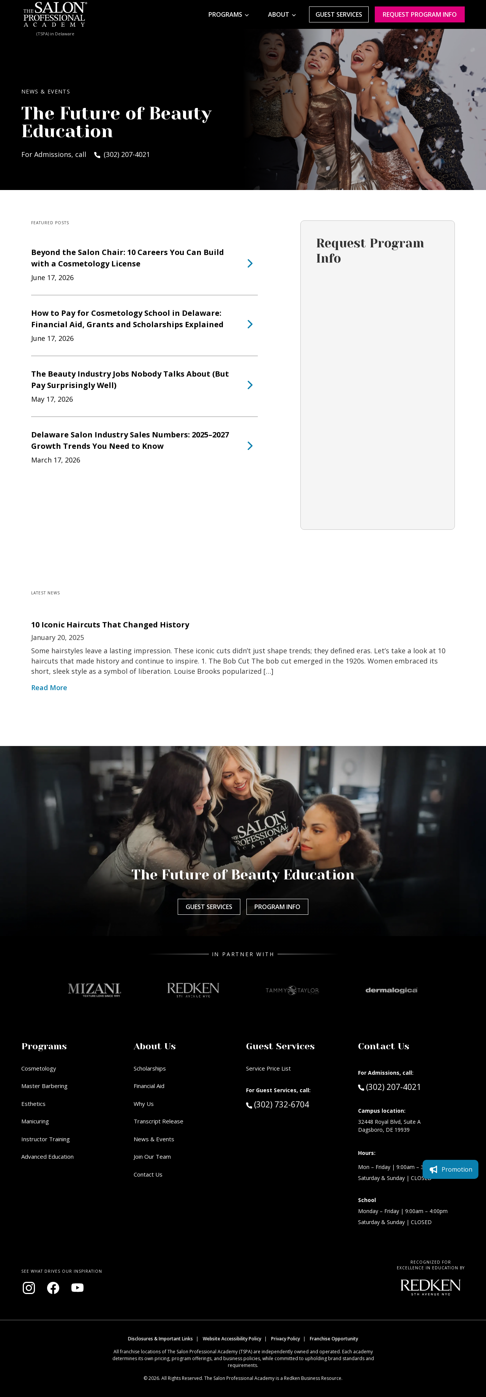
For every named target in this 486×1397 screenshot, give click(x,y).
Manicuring (35, 1121)
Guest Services (339, 14)
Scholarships (150, 1068)
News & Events (154, 1139)
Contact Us (148, 1174)
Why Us (144, 1103)
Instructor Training (45, 1139)
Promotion (450, 1169)
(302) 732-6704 (291, 1104)
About (278, 14)
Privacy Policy (285, 1338)
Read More (49, 687)
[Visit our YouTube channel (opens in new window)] (77, 1288)
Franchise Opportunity (334, 1338)
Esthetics (33, 1103)
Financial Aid (149, 1086)
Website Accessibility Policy (232, 1338)
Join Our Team (152, 1156)
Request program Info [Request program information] (420, 14)
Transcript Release (158, 1121)
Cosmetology (38, 1068)
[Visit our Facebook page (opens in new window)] (53, 1288)
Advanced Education (47, 1156)
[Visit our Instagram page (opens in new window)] (28, 1288)
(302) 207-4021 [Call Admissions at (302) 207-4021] (389, 1086)
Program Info (277, 907)
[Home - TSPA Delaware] (55, 14)
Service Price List (268, 1068)
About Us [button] (155, 1046)
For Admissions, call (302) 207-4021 (85, 154)
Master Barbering (44, 1086)
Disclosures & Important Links (160, 1338)
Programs (225, 14)
